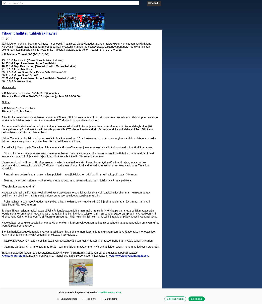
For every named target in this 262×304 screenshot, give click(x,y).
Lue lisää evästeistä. (110, 292)
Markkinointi (109, 298)
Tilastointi (89, 298)
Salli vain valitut (175, 298)
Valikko (155, 3)
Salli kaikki (196, 298)
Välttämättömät (67, 298)
